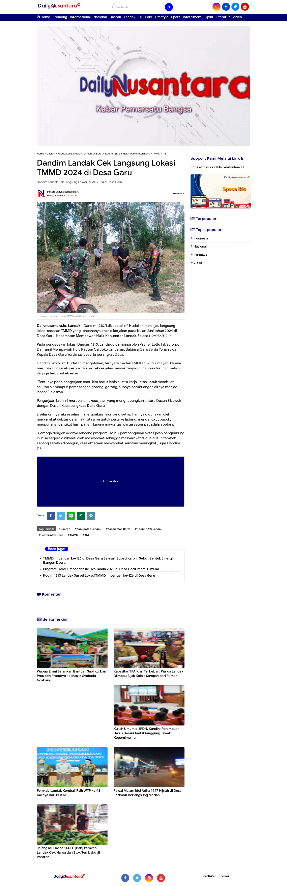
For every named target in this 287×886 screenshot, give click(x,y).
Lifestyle (161, 17)
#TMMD (73, 535)
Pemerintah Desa (140, 153)
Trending (60, 17)
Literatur (223, 17)
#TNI (86, 535)
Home (43, 17)
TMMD (156, 153)
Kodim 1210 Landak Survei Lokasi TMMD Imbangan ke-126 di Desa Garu (99, 575)
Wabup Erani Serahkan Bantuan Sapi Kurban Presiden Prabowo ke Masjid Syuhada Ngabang (71, 675)
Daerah (115, 17)
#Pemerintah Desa (51, 535)
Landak (129, 17)
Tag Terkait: (46, 529)
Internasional (80, 17)
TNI (164, 153)
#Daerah (64, 529)
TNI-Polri (145, 17)
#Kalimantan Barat (118, 529)
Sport (175, 17)
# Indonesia (199, 238)
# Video (196, 263)
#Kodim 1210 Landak (148, 529)
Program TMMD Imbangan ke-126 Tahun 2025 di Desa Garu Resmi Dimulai (101, 569)
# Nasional (199, 247)
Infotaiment (192, 17)
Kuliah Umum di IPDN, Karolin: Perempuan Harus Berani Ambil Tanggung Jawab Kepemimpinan (146, 733)
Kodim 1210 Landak (116, 153)
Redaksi (209, 876)
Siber (225, 876)
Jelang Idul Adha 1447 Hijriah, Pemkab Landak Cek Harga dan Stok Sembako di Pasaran (68, 852)
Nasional (100, 17)
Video (237, 17)
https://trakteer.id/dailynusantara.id (217, 167)
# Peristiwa (199, 255)
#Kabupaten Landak (88, 529)
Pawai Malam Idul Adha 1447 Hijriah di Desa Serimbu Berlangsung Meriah (147, 793)
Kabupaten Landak (69, 153)
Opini (208, 17)
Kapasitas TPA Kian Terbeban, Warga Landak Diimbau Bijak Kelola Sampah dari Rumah (148, 673)
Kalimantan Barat (92, 153)
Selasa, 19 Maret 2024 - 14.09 (62, 195)
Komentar (178, 193)
